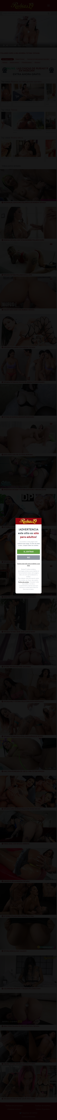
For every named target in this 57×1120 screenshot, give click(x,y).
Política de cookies (23, 582)
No (28, 557)
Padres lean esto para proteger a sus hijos (28, 564)
